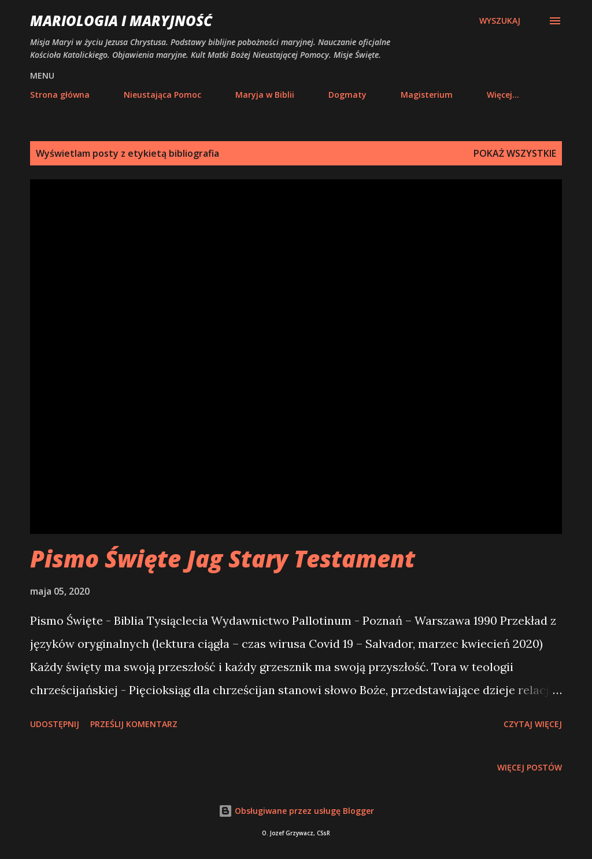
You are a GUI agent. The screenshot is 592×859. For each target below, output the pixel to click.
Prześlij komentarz (133, 723)
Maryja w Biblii (264, 94)
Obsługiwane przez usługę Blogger (296, 810)
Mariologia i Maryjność (121, 20)
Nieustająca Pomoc (162, 94)
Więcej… (503, 94)
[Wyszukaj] (499, 21)
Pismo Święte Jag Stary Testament (222, 558)
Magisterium (427, 94)
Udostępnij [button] (54, 723)
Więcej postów (529, 767)
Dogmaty (347, 94)
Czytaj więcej (533, 723)
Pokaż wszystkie (514, 153)
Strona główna (60, 94)
